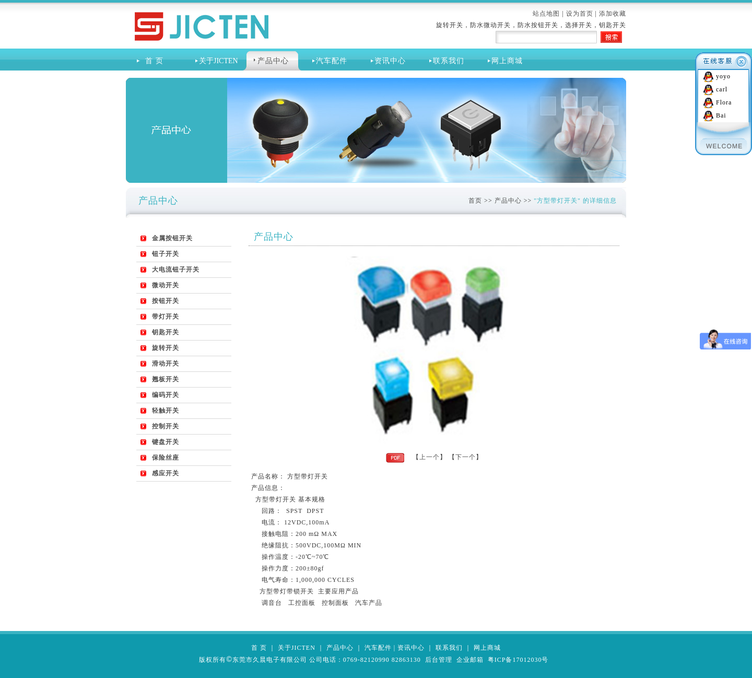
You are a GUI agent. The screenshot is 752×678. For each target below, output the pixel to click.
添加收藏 (612, 13)
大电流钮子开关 (175, 269)
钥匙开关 (165, 332)
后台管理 (438, 659)
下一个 (465, 457)
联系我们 (448, 61)
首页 (475, 200)
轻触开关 (165, 410)
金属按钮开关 (172, 238)
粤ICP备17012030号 (518, 659)
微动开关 (165, 285)
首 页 (151, 61)
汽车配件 (331, 61)
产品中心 (273, 61)
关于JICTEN (296, 647)
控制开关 (165, 426)
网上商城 (507, 61)
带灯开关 (165, 316)
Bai (721, 115)
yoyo (723, 76)
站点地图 (546, 13)
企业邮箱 (470, 659)
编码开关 (165, 395)
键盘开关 (165, 442)
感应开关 (165, 473)
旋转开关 (165, 348)
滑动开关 (165, 363)
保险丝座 (165, 457)
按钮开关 (165, 301)
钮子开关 (165, 254)
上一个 (429, 457)
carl (721, 89)
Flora (724, 102)
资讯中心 (390, 61)
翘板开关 (165, 379)
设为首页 (579, 13)
